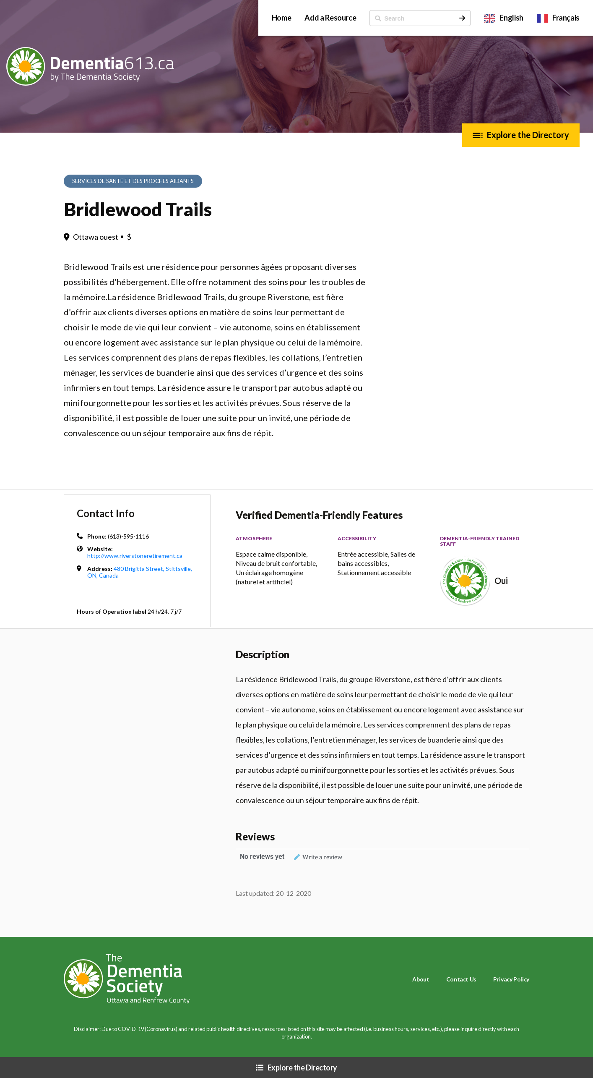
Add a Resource (330, 17)
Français (566, 17)
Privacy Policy (511, 979)
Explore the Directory (528, 135)
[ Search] (412, 18)
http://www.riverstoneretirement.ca (134, 555)
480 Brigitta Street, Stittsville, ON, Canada (139, 572)
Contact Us (461, 979)
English (511, 17)
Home (281, 17)
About (420, 979)
